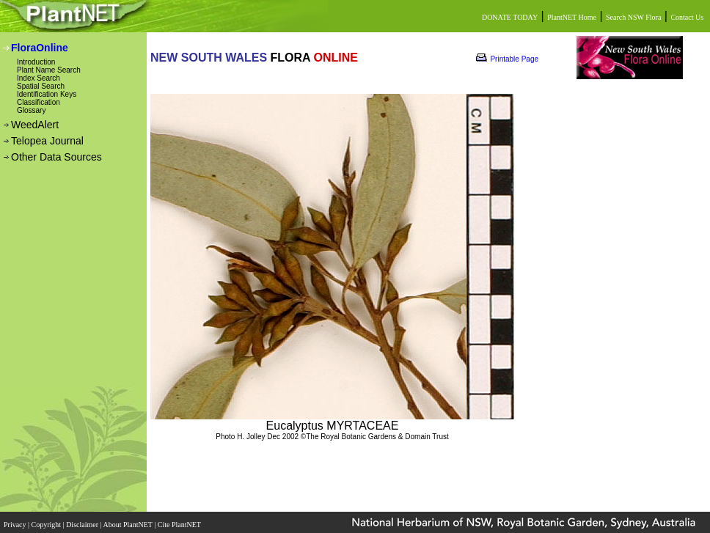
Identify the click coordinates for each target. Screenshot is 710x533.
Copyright (47, 520)
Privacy (16, 520)
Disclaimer (83, 520)
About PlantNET (128, 520)
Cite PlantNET (180, 520)
